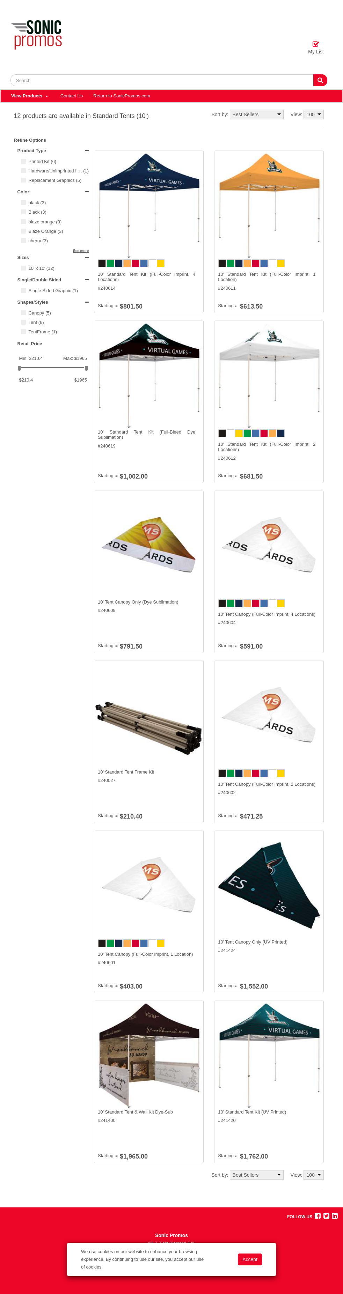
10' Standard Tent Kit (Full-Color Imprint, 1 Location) (266, 277)
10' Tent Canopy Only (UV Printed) (252, 942)
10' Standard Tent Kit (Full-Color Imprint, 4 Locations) (146, 277)
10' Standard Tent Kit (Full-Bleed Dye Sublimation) (146, 434)
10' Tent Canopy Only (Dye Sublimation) (138, 602)
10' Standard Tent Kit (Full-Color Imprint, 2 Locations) (266, 447)
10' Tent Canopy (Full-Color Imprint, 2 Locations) (266, 784)
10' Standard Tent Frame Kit (126, 772)
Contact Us (71, 95)
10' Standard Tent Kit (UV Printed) (252, 1112)
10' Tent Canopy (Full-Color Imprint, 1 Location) (145, 954)
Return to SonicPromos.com (121, 95)
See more (81, 251)
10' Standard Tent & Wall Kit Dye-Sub (135, 1112)
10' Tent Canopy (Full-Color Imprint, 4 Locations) (266, 614)
